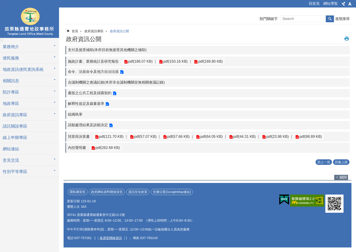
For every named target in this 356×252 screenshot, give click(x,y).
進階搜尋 (342, 19)
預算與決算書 (79, 136)
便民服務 (11, 58)
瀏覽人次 (73, 206)
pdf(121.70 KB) (110, 136)
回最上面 (341, 162)
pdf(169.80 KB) (206, 61)
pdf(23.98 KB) (268, 136)
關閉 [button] (343, 177)
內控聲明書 (77, 148)
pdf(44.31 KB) (237, 136)
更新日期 (73, 201)
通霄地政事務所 (29, 22)
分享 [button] (343, 4)
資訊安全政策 (137, 192)
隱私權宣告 (78, 192)
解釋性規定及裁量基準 (86, 104)
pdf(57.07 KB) (143, 136)
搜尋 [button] (330, 18)
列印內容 (347, 39)
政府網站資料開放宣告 (107, 192)
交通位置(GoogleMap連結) (172, 192)
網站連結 (11, 149)
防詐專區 (11, 92)
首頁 (75, 31)
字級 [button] (350, 4)
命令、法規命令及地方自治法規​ (93, 72)
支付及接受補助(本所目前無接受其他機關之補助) (107, 50)
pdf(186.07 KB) (139, 61)
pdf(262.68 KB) (107, 148)
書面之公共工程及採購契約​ (89, 93)
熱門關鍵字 (269, 19)
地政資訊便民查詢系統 (23, 69)
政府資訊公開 (119, 31)
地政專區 (11, 103)
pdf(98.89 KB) (300, 136)
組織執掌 (75, 114)
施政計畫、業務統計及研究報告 (93, 61)
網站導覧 (330, 3)
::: (4, 3)
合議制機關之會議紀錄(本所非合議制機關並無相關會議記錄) (116, 82)
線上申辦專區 (15, 137)
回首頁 (314, 3)
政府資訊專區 (15, 115)
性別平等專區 (15, 171)
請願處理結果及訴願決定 (88, 125)
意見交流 (11, 160)
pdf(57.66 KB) (174, 136)
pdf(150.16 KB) (173, 61)
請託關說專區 (15, 126)
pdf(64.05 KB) (206, 136)
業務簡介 (11, 46)
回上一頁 (323, 162)
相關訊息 (11, 81)
